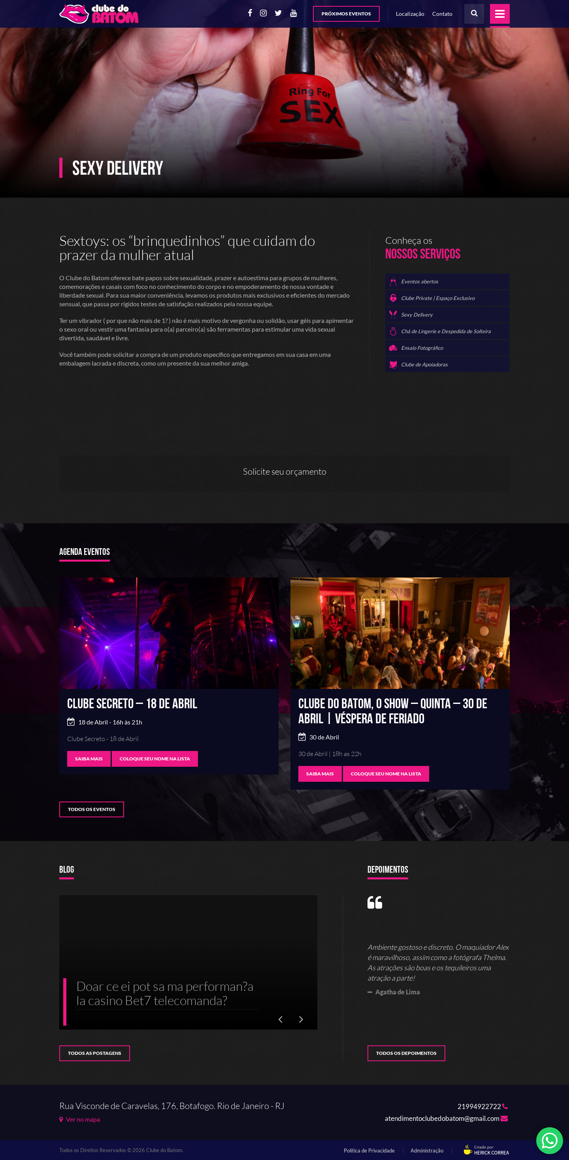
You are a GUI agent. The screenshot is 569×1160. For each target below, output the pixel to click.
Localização (410, 13)
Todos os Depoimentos (406, 1053)
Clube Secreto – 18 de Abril (132, 704)
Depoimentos (387, 870)
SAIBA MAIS (89, 759)
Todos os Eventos (91, 809)
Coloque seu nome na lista (155, 759)
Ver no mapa (79, 1119)
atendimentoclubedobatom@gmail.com (446, 1118)
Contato (442, 13)
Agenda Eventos (84, 552)
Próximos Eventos (346, 14)
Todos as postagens (94, 1053)
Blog (66, 870)
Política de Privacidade (369, 1150)
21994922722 (483, 1106)
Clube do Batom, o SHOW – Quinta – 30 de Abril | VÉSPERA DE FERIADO (392, 712)
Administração (427, 1150)
